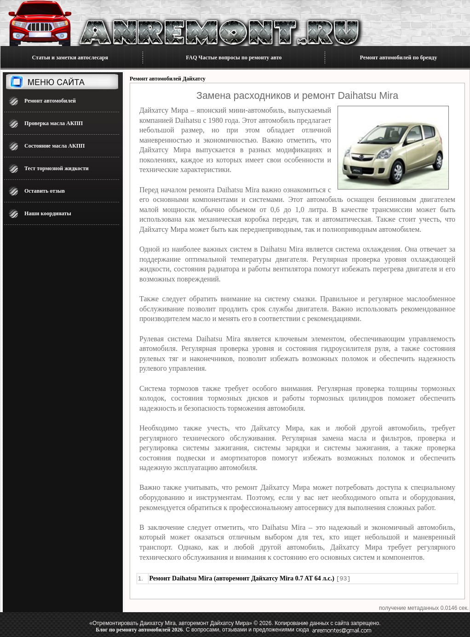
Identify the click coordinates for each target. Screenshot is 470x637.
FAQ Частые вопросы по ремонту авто (233, 57)
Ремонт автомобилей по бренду (398, 57)
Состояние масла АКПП (54, 146)
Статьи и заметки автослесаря (70, 57)
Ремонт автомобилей (50, 101)
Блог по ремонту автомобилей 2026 (139, 629)
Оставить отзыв (44, 191)
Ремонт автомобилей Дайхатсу (168, 78)
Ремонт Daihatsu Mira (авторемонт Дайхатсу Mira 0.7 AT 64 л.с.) (241, 578)
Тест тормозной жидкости (56, 168)
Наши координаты (47, 213)
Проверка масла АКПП (53, 123)
